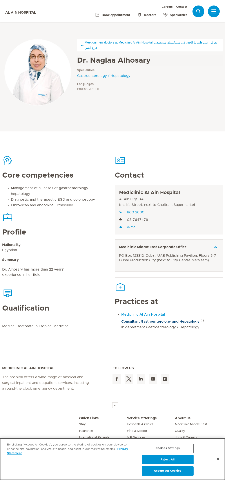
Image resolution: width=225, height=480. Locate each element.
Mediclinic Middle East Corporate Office (153, 247)
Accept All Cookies (167, 470)
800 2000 (131, 212)
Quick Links (89, 418)
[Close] (218, 459)
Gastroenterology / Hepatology (103, 76)
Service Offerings (142, 418)
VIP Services (136, 437)
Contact (181, 6)
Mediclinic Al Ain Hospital (149, 192)
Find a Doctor (137, 431)
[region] (112, 459)
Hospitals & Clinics (140, 424)
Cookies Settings (168, 448)
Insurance (86, 431)
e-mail (128, 227)
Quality (180, 431)
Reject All (168, 459)
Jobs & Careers (186, 437)
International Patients (94, 437)
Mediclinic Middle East (191, 424)
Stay (82, 424)
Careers (167, 6)
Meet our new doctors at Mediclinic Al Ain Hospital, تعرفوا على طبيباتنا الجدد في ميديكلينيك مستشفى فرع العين (149, 45)
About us (183, 418)
